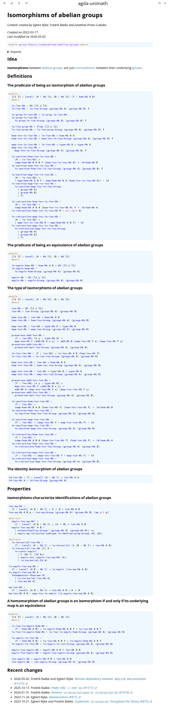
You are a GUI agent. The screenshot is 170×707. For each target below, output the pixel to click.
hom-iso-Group (40, 320)
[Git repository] (160, 3)
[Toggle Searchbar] (19, 3)
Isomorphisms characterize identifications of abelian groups (59, 497)
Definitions (19, 76)
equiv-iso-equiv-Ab (25, 649)
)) (99, 180)
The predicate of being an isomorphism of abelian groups (56, 85)
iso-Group (32, 311)
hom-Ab (83, 96)
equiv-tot (27, 557)
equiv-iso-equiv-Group (58, 652)
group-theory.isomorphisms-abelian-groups (49, 44)
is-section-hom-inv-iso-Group (35, 413)
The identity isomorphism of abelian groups (44, 469)
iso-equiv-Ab (21, 658)
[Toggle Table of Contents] (4, 3)
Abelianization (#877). (63, 697)
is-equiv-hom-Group (28, 271)
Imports (15, 52)
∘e (92, 530)
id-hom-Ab (88, 162)
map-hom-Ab (25, 180)
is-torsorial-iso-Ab (26, 542)
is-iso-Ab (18, 105)
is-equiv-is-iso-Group (58, 643)
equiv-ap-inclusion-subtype (37, 533)
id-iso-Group (38, 480)
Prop (40, 126)
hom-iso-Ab (19, 317)
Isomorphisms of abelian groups (55, 15)
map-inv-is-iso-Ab (24, 144)
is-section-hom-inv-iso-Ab (30, 401)
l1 (14, 96)
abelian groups (52, 68)
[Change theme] (11, 3)
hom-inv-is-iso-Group (56, 138)
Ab (44, 96)
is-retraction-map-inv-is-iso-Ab (35, 216)
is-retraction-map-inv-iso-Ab (32, 452)
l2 (19, 96)
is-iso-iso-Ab (21, 353)
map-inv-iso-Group (49, 374)
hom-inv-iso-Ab (22, 362)
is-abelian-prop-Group (73, 533)
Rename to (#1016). (90, 692)
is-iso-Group (38, 108)
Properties (19, 489)
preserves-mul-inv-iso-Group (35, 395)
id (107, 180)
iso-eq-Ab (15, 506)
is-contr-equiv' (26, 551)
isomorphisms (85, 68)
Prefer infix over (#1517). (72, 688)
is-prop (47, 114)
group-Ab (56, 108)
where (84, 44)
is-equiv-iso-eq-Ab (22, 566)
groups (137, 68)
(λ (72, 545)
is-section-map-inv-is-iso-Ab (32, 174)
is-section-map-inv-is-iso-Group (38, 186)
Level (29, 96)
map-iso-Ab (19, 326)
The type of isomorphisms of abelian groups (44, 288)
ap (96, 512)
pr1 (102, 512)
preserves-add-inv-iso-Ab (29, 380)
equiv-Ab (18, 277)
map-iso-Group (40, 329)
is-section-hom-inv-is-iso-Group (38, 168)
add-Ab (40, 341)
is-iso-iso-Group (47, 356)
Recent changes (24, 670)
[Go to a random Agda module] (26, 3)
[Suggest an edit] (165, 3)
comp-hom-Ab (23, 162)
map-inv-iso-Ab (22, 371)
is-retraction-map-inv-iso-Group (38, 461)
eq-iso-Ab (15, 587)
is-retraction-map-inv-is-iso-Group (40, 228)
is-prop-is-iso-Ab (24, 114)
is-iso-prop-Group (49, 129)
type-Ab (64, 144)
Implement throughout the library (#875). (112, 701)
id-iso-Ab (15, 477)
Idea (12, 59)
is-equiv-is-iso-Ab (25, 637)
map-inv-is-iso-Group (29, 150)
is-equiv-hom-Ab (23, 265)
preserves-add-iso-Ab (27, 335)
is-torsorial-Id (32, 560)
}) (101, 533)
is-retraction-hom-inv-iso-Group (38, 446)
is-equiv (58, 569)
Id (37, 554)
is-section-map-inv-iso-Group (35, 428)
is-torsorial (61, 545)
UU (31, 105)
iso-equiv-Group (45, 661)
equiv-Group (36, 280)
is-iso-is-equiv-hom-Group (67, 631)
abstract (15, 518)
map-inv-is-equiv (44, 593)
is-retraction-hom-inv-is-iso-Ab (35, 201)
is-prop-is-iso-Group (29, 120)
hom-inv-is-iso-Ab (24, 135)
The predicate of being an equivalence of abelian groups (55, 245)
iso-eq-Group (44, 512)
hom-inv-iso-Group (49, 365)
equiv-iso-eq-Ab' (24, 521)
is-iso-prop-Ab (22, 126)
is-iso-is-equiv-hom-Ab (28, 625)
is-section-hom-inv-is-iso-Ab (32, 156)
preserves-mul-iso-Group (32, 347)
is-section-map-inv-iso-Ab (30, 419)
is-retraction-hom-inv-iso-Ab (32, 434)
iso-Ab (16, 308)
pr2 (67, 210)
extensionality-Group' (33, 530)
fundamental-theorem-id (28, 575)
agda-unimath (93, 3)
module (13, 44)
